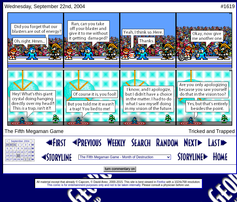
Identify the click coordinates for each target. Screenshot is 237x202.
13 (11, 152)
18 (29, 152)
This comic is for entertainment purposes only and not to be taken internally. (94, 185)
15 (18, 152)
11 (29, 148)
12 (7, 152)
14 (14, 152)
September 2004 (20, 141)
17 (25, 152)
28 (14, 159)
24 (25, 155)
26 (7, 159)
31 (14, 144)
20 (11, 155)
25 (29, 155)
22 (18, 155)
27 (11, 159)
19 (7, 155)
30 (11, 144)
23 (22, 155)
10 (25, 148)
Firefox (161, 181)
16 (22, 152)
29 (7, 144)
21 (14, 155)
